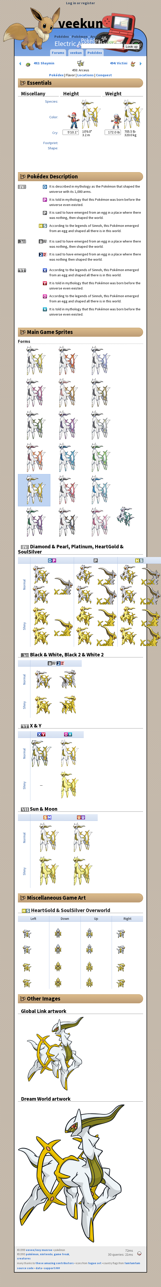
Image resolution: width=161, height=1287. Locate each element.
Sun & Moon (39, 808)
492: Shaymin (36, 63)
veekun (80, 23)
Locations (85, 75)
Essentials (39, 82)
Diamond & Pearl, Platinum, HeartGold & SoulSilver (71, 549)
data (39, 1268)
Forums (58, 52)
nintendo (46, 1254)
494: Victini (126, 63)
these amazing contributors (54, 1263)
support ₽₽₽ (52, 1268)
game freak (61, 1254)
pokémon (32, 1254)
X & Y (31, 725)
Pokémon (79, 36)
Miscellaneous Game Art (56, 897)
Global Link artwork (43, 1011)
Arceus (95, 36)
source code (25, 1268)
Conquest (104, 75)
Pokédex (61, 36)
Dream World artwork (46, 1098)
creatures (24, 1258)
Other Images (43, 998)
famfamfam (132, 1263)
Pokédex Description (52, 176)
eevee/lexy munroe (39, 1250)
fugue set (94, 1263)
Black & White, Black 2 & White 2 (62, 654)
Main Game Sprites (50, 331)
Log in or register (80, 3)
